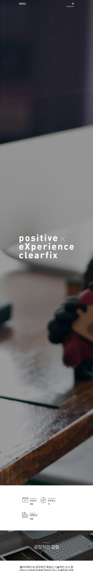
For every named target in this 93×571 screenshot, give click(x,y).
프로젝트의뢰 (70, 6)
